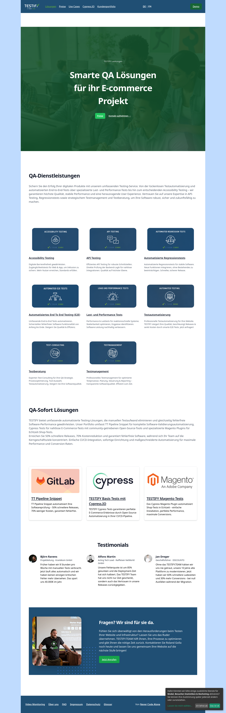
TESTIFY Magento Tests (165, 498)
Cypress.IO (88, 6)
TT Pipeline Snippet (46, 498)
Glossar (108, 704)
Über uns (53, 704)
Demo (196, 6)
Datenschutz (93, 704)
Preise (62, 6)
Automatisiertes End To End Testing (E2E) (54, 314)
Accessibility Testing (41, 258)
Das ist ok (214, 705)
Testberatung (37, 371)
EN (149, 6)
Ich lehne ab (202, 705)
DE (144, 6)
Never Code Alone (150, 704)
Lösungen (50, 6)
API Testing (93, 258)
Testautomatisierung (157, 314)
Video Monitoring (35, 704)
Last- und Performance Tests (104, 314)
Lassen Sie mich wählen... (179, 705)
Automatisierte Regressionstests (164, 258)
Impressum (76, 704)
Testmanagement (97, 371)
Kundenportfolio (106, 6)
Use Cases (74, 6)
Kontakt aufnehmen (120, 115)
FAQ (64, 704)
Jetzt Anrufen (109, 659)
